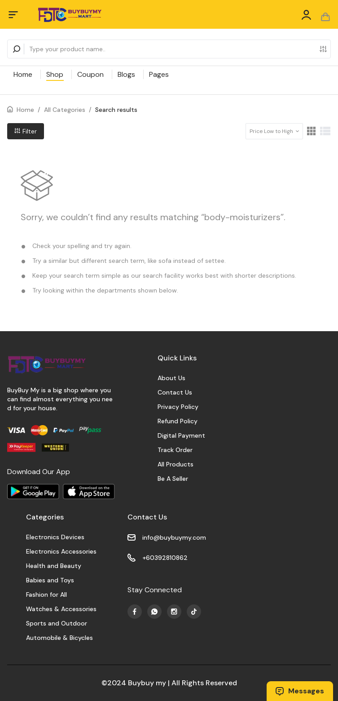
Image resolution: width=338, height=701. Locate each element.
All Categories (64, 110)
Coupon (90, 74)
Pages (159, 74)
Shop (54, 74)
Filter (25, 131)
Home (22, 74)
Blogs (126, 74)
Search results (116, 110)
